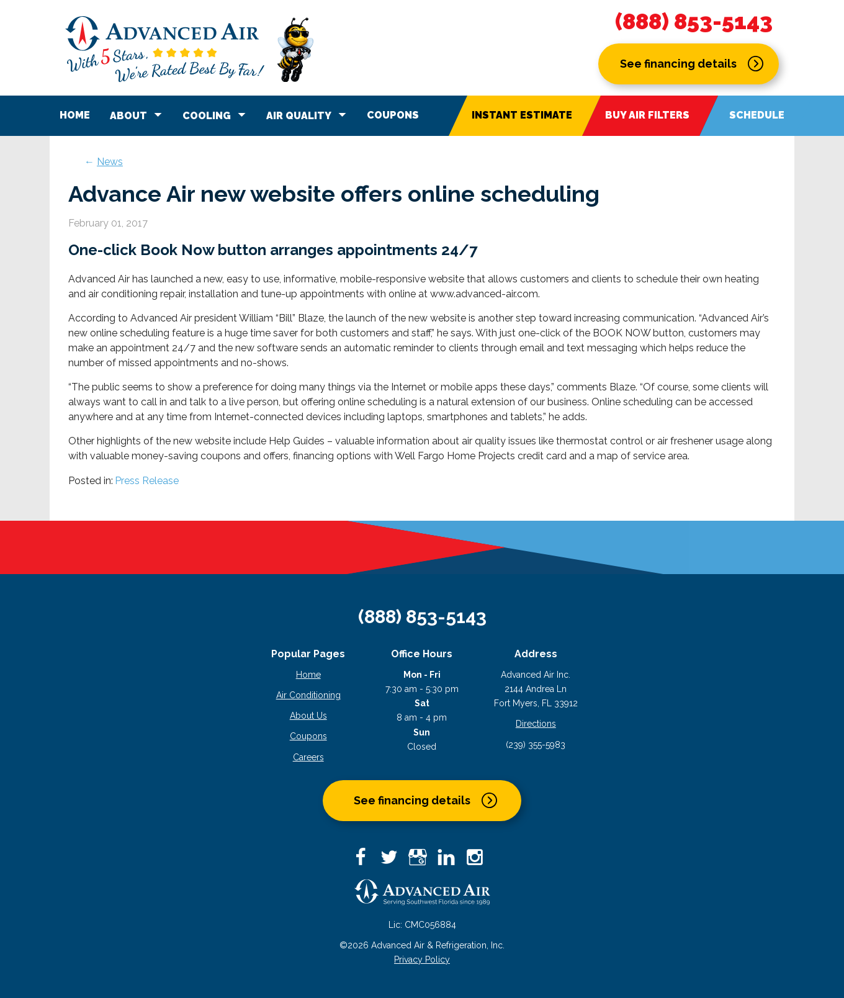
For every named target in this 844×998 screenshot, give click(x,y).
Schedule (756, 115)
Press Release (147, 481)
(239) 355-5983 (535, 745)
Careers (308, 757)
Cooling (215, 114)
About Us (308, 716)
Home (75, 115)
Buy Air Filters (647, 115)
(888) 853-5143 (694, 21)
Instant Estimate (522, 115)
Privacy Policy (422, 959)
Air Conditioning (308, 695)
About (138, 114)
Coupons (393, 115)
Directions (536, 724)
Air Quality (308, 114)
